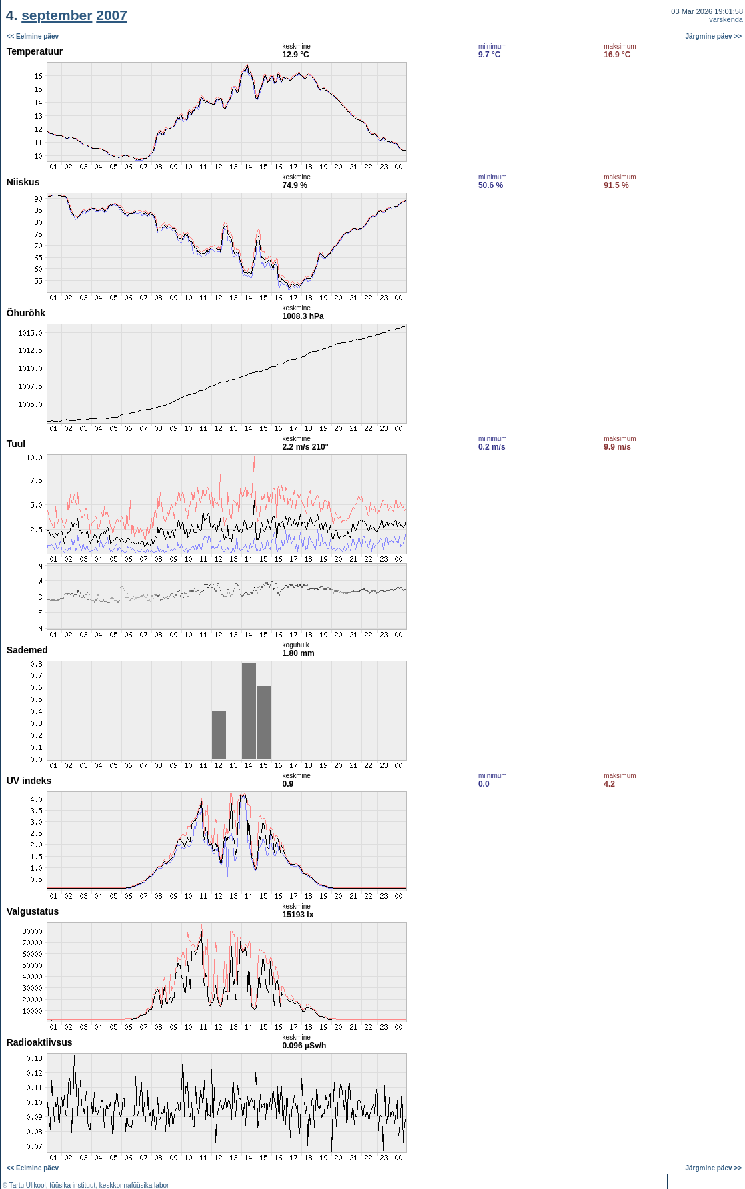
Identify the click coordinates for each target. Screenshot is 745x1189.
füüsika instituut (72, 1185)
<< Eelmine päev (33, 36)
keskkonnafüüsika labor (134, 1185)
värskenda (726, 19)
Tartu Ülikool (27, 1185)
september (56, 15)
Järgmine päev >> (714, 36)
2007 (111, 15)
